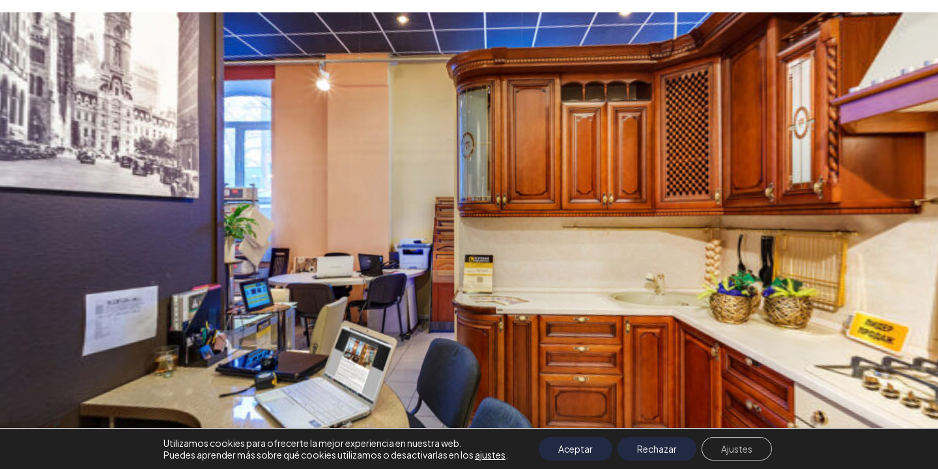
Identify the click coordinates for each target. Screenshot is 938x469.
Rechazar (657, 449)
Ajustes (736, 449)
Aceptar (575, 449)
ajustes (490, 455)
